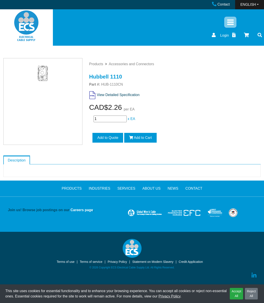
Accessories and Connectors (131, 64)
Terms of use (65, 262)
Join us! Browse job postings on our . (51, 210)
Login (220, 35)
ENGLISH (248, 4)
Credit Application (191, 262)
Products (96, 64)
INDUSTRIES (99, 188)
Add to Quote (107, 138)
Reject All (251, 293)
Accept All (236, 293)
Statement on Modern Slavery (152, 262)
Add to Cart (140, 138)
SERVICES (126, 188)
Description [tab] (17, 160)
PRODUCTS (72, 188)
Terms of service (91, 262)
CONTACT (193, 188)
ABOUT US (151, 188)
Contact (221, 4)
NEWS (173, 188)
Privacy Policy (169, 296)
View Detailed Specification (118, 95)
